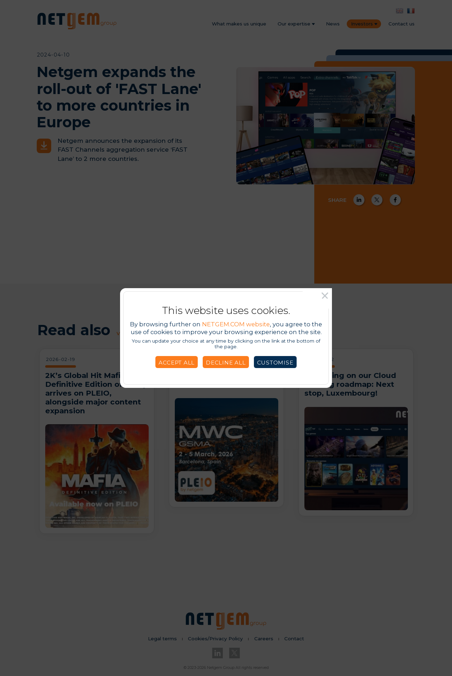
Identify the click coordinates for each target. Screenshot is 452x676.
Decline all (225, 362)
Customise (275, 362)
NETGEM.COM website (236, 324)
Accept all (177, 362)
